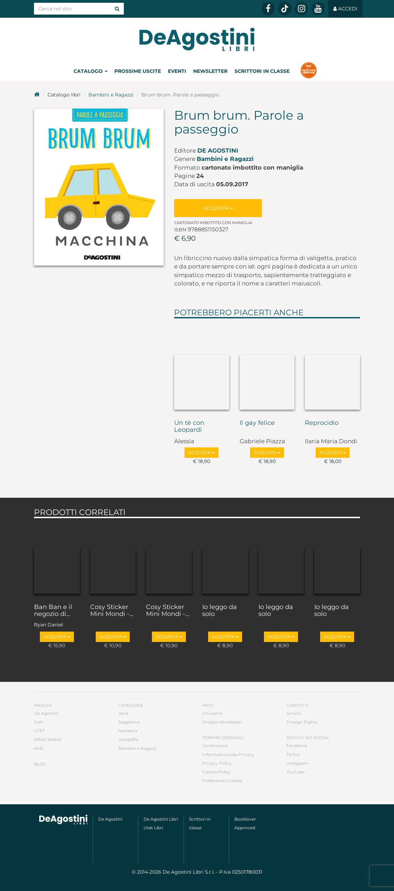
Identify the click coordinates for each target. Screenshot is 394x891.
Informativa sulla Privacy (228, 754)
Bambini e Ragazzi (111, 95)
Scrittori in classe (262, 71)
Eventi (177, 71)
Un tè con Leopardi (189, 427)
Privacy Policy (217, 763)
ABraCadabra (47, 739)
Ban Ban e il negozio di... (53, 611)
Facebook (296, 745)
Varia (123, 713)
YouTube (295, 771)
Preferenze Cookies (222, 780)
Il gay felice (257, 423)
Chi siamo (212, 713)
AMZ (39, 748)
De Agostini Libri (161, 819)
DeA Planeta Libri (197, 39)
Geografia (128, 739)
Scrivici (293, 713)
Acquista (218, 208)
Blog (40, 763)
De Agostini (217, 150)
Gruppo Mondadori (222, 722)
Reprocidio (322, 423)
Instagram (297, 763)
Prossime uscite (137, 71)
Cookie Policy (216, 771)
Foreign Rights (301, 722)
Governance (215, 745)
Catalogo (91, 71)
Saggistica (128, 722)
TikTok (293, 754)
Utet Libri (153, 827)
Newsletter (210, 71)
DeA (38, 722)
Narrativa (127, 730)
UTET (39, 730)
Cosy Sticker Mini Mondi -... (112, 611)
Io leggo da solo (219, 611)
